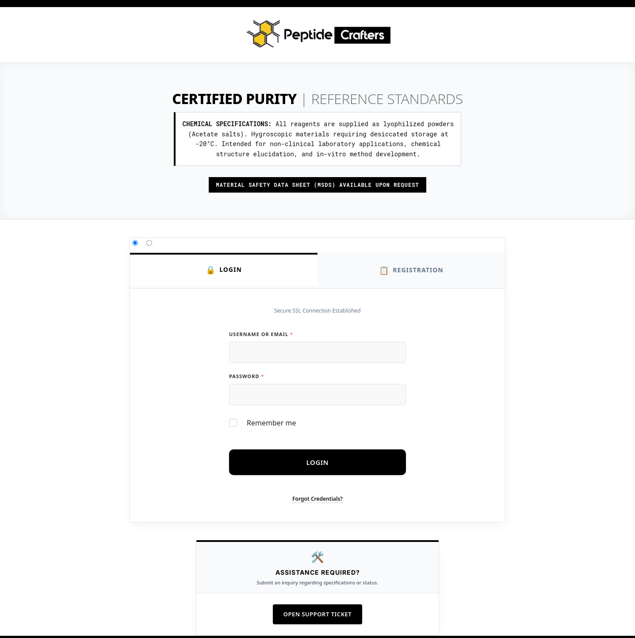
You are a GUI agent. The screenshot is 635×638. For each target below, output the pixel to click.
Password (246, 376)
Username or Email (261, 334)
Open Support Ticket (317, 614)
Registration (411, 270)
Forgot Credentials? (317, 499)
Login (224, 269)
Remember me (271, 423)
